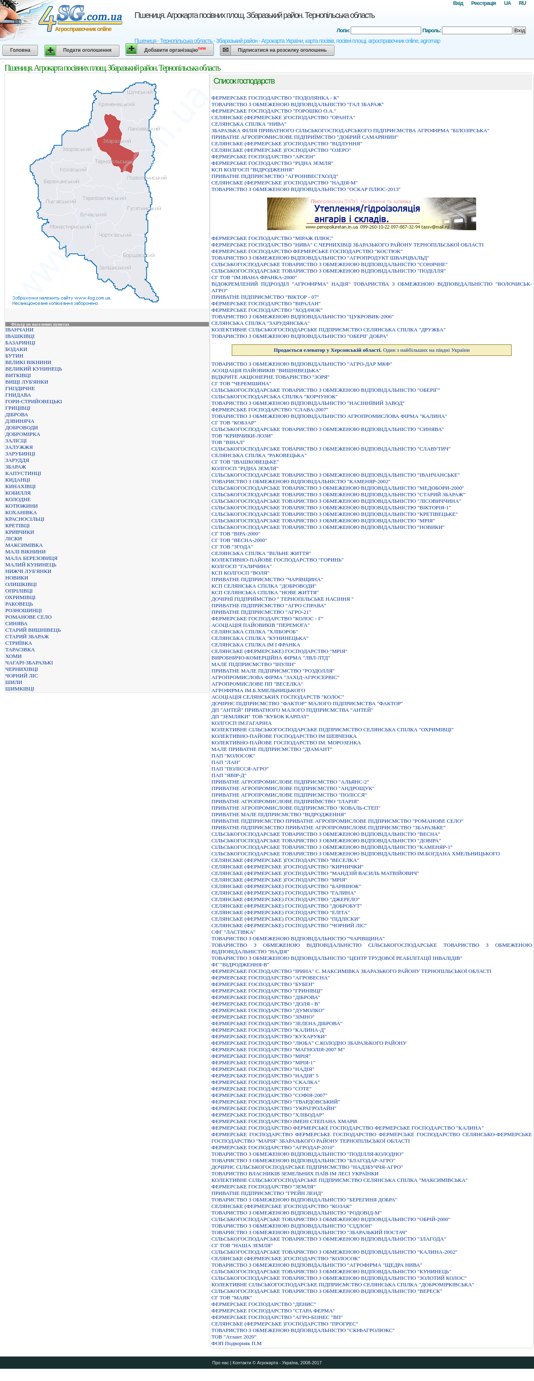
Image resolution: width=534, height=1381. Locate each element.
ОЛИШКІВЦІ (21, 584)
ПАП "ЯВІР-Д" (228, 775)
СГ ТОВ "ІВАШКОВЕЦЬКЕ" (245, 462)
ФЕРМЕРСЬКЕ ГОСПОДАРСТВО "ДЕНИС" (263, 1304)
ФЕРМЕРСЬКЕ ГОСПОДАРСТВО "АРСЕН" (263, 156)
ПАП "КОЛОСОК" (233, 756)
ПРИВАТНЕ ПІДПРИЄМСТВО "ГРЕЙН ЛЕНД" (267, 1193)
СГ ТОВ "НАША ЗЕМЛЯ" (242, 1245)
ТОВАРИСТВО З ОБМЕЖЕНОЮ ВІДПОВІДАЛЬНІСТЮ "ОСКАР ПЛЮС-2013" (306, 189)
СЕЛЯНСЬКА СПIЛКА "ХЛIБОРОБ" (254, 631)
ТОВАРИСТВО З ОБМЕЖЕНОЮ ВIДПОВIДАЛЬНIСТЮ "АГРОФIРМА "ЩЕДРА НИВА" (316, 1265)
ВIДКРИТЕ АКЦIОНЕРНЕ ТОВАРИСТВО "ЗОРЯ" (270, 377)
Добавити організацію (175, 49)
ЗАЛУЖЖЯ (19, 447)
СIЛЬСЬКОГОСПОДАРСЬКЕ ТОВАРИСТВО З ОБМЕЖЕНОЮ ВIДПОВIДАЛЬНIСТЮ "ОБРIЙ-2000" (330, 1219)
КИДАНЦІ (17, 480)
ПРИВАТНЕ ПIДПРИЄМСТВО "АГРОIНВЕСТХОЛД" (274, 176)
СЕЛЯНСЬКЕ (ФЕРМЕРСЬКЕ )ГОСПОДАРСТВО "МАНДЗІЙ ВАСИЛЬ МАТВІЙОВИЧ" (315, 873)
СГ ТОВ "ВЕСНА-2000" (239, 540)
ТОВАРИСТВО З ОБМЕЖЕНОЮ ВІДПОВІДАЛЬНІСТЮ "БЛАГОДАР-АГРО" (303, 1160)
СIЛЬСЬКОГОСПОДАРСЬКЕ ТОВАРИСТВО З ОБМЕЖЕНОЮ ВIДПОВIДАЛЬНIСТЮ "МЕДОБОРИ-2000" (337, 488)
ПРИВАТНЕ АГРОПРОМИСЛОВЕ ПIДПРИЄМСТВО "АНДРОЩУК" (292, 788)
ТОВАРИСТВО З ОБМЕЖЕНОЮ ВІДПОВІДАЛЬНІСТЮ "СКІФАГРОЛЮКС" (303, 1330)
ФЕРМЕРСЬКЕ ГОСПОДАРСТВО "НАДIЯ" (262, 1069)
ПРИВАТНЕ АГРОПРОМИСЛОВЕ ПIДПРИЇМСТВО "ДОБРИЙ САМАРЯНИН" (304, 137)
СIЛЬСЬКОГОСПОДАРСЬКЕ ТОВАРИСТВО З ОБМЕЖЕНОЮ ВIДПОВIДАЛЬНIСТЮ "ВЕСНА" (325, 834)
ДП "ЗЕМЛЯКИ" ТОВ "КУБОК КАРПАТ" (260, 716)
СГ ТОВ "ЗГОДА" (232, 547)
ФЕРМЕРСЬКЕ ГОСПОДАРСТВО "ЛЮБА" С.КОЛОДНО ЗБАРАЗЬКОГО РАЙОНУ (309, 1043)
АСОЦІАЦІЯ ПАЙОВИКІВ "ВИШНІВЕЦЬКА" (266, 370)
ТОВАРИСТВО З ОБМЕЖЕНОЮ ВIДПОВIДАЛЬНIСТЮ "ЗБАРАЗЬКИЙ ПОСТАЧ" (309, 1232)
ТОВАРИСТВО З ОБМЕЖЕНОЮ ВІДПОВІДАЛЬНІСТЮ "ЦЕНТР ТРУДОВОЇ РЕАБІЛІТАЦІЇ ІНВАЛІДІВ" (336, 958)
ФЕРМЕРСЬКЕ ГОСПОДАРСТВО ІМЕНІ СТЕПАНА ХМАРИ (284, 1121)
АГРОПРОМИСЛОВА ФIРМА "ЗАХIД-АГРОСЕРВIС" (275, 677)
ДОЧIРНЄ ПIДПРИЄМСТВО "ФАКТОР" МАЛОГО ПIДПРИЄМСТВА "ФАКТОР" (307, 703)
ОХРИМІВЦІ (20, 597)
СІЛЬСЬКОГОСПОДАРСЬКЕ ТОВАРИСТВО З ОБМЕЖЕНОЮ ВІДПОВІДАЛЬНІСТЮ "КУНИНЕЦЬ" (331, 1271)
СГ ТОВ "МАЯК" (231, 1297)
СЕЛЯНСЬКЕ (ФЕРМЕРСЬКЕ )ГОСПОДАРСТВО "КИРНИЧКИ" (287, 867)
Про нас (220, 1362)
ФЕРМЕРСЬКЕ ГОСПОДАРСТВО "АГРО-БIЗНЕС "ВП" (277, 1317)
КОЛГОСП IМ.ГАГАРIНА (241, 723)
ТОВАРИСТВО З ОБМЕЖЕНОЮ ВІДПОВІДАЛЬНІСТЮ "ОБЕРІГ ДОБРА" (299, 336)
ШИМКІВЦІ (19, 689)
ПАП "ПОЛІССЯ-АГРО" (240, 769)
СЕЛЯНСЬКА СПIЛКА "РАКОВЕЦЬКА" (259, 455)
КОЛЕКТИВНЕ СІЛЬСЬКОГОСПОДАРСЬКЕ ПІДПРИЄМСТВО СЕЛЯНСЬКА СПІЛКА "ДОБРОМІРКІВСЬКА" (342, 1284)
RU (522, 3)
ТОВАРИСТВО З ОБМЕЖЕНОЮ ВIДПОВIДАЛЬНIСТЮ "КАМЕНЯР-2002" (301, 481)
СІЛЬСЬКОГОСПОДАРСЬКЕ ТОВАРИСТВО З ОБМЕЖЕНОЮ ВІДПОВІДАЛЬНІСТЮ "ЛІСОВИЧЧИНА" (336, 501)
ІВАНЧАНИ (19, 329)
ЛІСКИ (13, 538)
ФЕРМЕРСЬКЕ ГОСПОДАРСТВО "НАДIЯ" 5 (265, 1075)
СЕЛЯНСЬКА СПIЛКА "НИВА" (248, 124)
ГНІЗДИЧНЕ (20, 388)
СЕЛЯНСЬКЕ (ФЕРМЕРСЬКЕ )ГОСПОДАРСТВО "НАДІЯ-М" (284, 183)
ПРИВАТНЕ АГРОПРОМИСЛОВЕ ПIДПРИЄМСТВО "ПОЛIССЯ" (289, 795)
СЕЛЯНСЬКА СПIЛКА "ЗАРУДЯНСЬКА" (260, 323)
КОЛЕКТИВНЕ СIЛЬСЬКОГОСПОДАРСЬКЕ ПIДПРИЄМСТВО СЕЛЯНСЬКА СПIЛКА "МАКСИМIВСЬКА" (339, 1180)
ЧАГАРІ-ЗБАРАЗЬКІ (29, 662)
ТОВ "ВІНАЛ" (228, 442)
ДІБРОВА (16, 414)
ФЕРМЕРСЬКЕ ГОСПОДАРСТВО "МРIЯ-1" (263, 1062)
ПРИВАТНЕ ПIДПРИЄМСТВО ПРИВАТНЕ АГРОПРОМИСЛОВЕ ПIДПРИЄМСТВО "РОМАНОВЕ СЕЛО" (337, 821)
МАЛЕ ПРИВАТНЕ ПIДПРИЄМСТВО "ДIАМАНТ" (271, 749)
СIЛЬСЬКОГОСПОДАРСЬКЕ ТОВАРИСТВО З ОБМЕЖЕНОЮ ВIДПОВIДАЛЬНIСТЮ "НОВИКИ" (328, 527)
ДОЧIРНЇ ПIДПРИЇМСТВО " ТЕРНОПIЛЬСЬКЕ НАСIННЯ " (282, 599)
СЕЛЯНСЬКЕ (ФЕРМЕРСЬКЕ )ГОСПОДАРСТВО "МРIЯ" (279, 880)
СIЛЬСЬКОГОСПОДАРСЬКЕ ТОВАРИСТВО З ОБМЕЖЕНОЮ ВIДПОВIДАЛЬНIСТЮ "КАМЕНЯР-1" (332, 847)
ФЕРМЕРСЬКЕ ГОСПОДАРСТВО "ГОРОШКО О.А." (273, 111)
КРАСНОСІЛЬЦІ (24, 519)
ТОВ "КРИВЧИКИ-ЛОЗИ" (242, 436)
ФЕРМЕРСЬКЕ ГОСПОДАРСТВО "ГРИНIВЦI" (267, 991)
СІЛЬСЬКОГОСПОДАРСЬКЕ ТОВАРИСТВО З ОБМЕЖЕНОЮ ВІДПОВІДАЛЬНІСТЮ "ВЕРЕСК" (326, 1291)
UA (507, 3)
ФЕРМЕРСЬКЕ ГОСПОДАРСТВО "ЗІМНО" (262, 1017)
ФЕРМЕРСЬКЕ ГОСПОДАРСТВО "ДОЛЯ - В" (265, 1004)
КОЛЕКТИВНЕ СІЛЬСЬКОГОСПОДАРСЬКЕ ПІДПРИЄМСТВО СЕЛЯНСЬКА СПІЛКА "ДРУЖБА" (328, 329)
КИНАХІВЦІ (20, 486)
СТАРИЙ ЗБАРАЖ (27, 636)
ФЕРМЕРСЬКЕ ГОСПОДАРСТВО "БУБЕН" (262, 984)
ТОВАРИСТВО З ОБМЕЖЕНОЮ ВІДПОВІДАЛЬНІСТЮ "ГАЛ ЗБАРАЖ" (297, 104)
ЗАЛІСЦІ (16, 440)
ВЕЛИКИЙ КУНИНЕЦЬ (33, 369)
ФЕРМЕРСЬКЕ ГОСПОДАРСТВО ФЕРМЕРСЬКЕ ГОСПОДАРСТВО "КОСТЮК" (307, 251)
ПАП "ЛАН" (225, 762)
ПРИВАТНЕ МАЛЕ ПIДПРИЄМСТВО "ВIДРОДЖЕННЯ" (278, 814)
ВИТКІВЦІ (18, 375)
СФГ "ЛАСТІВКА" (233, 932)
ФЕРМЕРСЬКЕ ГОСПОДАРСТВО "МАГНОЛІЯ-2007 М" (278, 1049)
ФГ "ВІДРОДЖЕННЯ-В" (240, 964)
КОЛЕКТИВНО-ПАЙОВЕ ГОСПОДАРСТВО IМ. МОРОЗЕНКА (286, 742)
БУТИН (14, 356)
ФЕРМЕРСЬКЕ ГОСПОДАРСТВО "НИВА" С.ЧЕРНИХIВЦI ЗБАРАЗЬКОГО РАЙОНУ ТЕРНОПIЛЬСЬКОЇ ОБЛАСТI (347, 245)
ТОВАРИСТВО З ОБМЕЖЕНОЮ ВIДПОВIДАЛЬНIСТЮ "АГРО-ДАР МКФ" (301, 364)
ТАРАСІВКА (20, 649)
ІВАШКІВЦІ (20, 336)
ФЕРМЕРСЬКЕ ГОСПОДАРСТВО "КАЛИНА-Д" (268, 1030)
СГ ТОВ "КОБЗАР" (233, 423)
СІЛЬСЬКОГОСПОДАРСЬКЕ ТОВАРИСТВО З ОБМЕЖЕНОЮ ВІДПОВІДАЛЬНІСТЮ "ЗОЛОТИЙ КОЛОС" (339, 1278)
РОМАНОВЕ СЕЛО (28, 617)
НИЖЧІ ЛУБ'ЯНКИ (28, 571)
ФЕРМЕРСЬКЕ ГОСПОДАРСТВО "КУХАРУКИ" (269, 1036)
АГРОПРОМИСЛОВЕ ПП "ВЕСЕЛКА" (257, 684)
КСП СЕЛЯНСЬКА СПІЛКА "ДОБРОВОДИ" (263, 586)
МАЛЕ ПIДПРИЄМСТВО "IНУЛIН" (253, 664)
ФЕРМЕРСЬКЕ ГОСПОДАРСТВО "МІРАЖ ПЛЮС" (272, 238)
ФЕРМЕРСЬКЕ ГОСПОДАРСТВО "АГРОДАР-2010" (272, 1147)
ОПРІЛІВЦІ (19, 591)
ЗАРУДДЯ (17, 460)
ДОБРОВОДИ (21, 427)
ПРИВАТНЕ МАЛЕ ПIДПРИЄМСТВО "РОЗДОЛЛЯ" (273, 671)
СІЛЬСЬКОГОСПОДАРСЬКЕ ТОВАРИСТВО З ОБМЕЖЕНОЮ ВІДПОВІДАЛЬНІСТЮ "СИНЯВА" (327, 429)
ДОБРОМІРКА (22, 434)
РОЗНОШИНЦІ (23, 610)
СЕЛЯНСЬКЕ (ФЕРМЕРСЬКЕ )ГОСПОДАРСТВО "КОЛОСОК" (285, 1258)
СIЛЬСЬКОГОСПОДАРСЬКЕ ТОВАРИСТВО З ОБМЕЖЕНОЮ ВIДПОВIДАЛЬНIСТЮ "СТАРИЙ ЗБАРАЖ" (338, 494)
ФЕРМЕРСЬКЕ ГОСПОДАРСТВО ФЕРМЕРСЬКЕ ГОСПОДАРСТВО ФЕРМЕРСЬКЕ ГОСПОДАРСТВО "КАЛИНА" (347, 1128)
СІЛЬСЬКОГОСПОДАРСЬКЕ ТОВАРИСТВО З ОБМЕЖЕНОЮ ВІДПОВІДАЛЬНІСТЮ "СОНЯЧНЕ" (329, 264)
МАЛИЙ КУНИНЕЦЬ (30, 565)
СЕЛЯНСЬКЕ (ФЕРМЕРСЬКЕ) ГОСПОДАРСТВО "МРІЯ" (279, 651)
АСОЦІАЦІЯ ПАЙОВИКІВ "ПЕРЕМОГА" (260, 625)
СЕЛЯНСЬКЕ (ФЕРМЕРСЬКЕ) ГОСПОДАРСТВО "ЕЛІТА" (280, 912)
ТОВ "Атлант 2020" (234, 1337)
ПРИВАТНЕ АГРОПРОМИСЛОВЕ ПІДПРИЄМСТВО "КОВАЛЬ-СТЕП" (295, 808)
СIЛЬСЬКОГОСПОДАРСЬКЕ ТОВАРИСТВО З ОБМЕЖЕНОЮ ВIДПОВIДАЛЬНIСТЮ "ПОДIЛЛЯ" (328, 271)
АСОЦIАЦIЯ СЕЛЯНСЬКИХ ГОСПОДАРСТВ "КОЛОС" (277, 697)
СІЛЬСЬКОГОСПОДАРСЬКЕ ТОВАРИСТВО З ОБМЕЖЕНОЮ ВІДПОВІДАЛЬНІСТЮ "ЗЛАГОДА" (328, 1239)
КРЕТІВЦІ (17, 525)
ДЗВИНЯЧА (19, 421)
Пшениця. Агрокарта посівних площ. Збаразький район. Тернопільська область (254, 15)
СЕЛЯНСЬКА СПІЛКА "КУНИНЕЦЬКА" (259, 638)
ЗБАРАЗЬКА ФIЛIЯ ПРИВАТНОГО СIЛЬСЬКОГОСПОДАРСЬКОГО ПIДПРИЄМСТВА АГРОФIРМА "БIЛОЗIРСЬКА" (350, 130)
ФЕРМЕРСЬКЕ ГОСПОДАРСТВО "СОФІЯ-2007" (269, 1095)
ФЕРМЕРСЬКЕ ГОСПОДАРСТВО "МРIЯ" (261, 1056)
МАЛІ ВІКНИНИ (25, 551)
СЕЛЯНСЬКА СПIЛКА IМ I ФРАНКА (255, 645)
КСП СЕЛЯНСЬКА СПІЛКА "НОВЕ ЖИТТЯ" (265, 592)
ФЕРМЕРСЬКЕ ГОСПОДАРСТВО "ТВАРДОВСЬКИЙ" (275, 1102)
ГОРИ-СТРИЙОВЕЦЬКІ (33, 401)
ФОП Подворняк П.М (236, 1343)
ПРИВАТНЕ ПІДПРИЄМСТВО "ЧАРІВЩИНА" (267, 579)
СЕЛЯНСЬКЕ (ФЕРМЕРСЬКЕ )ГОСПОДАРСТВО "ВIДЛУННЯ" (286, 143)
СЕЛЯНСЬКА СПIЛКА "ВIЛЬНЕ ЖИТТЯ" (261, 553)
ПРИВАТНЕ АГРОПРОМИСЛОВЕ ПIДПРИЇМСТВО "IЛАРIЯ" (285, 801)
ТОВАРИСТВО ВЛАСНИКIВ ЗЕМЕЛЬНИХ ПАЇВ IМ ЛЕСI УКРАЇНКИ (294, 1173)
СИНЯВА (16, 623)
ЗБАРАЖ (15, 467)
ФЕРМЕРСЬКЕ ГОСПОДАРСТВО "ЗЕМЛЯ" (263, 1186)
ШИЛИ (13, 682)
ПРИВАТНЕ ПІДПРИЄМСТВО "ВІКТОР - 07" (265, 297)
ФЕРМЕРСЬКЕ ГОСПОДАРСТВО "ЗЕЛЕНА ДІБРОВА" (277, 1023)
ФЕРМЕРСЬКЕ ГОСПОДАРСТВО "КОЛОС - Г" (267, 618)
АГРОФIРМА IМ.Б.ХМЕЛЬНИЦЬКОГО (258, 690)
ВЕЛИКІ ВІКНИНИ (28, 362)
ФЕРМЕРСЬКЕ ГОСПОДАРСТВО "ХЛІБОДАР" (267, 1115)
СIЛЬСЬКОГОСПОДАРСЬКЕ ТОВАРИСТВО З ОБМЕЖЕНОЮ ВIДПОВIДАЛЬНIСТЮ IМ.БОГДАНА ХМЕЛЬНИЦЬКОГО (355, 853)
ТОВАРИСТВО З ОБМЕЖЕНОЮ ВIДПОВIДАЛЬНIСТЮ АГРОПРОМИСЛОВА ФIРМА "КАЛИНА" (329, 416)
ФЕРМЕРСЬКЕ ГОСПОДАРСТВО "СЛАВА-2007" (269, 409)
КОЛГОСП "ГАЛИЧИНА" (241, 566)
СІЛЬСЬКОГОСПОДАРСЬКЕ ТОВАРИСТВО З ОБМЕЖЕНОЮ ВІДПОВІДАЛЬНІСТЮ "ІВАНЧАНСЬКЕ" (335, 475)
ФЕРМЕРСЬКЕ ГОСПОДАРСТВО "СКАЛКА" (265, 1082)
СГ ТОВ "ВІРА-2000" (235, 534)
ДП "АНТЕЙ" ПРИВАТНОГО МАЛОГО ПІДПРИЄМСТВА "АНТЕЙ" (292, 710)
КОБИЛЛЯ (18, 493)
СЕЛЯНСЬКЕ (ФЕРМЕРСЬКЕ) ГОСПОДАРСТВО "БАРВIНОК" (286, 886)
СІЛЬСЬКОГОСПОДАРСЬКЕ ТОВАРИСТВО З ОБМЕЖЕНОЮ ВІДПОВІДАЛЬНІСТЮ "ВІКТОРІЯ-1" (331, 507)
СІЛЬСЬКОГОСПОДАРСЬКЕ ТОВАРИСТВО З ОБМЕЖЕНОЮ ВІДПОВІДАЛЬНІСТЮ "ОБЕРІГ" (325, 390)
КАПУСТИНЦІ (23, 473)
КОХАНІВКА (21, 512)
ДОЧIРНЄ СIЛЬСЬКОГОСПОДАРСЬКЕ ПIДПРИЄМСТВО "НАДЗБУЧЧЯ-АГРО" (307, 1167)
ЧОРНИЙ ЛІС (21, 676)
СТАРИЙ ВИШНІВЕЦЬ (33, 630)
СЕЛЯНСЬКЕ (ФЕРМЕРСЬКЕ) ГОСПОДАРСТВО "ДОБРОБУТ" (286, 906)
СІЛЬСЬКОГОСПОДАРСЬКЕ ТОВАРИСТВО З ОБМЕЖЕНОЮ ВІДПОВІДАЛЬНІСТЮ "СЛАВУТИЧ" (330, 449)
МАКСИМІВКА (24, 545)
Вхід (458, 3)
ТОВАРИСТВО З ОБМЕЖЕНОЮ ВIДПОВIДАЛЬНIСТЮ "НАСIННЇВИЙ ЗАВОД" (308, 403)
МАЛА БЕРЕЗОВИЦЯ (31, 558)
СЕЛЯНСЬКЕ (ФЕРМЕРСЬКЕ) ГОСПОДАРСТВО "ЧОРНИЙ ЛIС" (289, 925)
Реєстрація (483, 3)
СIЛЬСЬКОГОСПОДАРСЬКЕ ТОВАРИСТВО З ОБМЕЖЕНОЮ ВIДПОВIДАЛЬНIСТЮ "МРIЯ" (323, 520)
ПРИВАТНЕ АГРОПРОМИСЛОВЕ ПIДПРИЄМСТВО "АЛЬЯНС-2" (290, 782)
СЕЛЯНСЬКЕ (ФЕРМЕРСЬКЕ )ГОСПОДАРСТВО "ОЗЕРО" (281, 150)
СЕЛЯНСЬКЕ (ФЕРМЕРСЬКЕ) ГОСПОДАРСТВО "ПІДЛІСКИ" (285, 919)
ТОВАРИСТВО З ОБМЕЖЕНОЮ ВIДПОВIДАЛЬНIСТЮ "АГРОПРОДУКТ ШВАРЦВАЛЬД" (320, 258)
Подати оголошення (87, 50)
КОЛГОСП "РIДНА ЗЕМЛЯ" (245, 468)
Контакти (242, 1362)
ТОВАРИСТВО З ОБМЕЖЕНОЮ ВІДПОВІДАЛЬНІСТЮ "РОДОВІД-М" (296, 1213)
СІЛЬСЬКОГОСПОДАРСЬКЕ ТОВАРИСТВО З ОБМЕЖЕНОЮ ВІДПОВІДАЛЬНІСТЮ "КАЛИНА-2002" (334, 1252)
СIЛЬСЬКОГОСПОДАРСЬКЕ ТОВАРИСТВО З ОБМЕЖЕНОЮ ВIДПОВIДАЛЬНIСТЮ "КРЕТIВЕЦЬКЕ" (334, 514)
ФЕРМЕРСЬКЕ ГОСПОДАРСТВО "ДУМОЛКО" (268, 1010)
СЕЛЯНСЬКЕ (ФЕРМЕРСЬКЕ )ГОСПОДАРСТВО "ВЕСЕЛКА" (285, 860)
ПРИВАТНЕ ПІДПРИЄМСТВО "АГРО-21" (261, 612)
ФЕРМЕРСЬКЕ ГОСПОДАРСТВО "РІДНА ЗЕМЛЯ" (272, 163)
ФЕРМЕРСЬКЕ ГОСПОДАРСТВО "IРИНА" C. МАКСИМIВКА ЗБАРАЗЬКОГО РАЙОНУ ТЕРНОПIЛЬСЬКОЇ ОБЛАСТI (351, 971)
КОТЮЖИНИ (21, 506)
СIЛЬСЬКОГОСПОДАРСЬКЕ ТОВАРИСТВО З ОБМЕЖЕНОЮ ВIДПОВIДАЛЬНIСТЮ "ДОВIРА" (326, 840)
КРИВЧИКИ (19, 532)
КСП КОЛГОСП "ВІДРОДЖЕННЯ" (252, 170)
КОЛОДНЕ (18, 499)
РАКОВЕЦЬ (19, 604)
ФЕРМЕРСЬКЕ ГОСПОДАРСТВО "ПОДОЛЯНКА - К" (275, 98)
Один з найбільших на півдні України (372, 350)
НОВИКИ (16, 578)
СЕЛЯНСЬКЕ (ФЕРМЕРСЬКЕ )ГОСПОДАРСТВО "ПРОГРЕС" (284, 1324)
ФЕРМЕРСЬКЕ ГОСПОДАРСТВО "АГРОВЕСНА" (270, 978)
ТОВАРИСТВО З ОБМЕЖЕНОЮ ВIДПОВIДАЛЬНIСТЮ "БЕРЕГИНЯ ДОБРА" (304, 1200)
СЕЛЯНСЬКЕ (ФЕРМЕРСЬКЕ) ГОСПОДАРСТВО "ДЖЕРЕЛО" (285, 899)
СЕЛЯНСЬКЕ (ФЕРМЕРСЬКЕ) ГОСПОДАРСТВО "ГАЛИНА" (283, 893)
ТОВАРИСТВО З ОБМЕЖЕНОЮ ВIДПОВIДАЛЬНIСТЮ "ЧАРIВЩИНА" (298, 938)
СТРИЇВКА (18, 643)
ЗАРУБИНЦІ (20, 454)
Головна (20, 50)
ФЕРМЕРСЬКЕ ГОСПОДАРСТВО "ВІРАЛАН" (266, 303)
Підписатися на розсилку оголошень (282, 50)
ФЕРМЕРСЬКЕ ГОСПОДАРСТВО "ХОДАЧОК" (267, 310)
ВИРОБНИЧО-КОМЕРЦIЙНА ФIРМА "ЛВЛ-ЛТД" (270, 658)
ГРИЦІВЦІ (18, 408)
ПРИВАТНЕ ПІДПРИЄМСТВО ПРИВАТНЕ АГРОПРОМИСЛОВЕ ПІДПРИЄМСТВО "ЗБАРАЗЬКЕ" (328, 827)
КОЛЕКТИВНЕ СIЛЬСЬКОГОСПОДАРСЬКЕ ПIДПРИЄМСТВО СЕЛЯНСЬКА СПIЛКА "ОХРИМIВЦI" (332, 729)
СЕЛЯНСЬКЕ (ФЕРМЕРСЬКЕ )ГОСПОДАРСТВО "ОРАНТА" (283, 117)
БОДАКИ (16, 349)
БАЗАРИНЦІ (20, 343)
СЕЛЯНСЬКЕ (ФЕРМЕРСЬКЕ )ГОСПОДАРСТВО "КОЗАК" (281, 1206)
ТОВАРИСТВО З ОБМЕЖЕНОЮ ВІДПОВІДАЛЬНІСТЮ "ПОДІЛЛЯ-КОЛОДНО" (307, 1154)
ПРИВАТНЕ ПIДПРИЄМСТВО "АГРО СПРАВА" (268, 605)
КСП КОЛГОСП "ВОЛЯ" (240, 573)
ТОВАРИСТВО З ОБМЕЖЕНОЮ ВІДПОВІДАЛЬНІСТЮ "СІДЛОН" (291, 1226)
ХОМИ (13, 656)
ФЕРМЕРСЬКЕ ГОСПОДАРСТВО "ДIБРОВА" (265, 997)
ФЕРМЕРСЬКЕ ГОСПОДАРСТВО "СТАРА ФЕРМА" (273, 1311)
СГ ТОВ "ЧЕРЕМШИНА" (241, 383)
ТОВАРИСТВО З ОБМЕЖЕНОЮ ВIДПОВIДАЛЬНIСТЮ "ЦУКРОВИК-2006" (302, 316)
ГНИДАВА (18, 395)
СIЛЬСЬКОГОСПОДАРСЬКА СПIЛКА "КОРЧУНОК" (274, 396)
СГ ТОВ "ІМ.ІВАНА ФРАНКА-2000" (254, 277)
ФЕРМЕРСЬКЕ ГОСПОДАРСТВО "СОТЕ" (261, 1089)
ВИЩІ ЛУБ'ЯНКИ (26, 382)
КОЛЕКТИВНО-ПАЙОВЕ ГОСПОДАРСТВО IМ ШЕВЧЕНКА (284, 736)
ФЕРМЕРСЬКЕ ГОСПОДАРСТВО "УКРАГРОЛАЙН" (273, 1108)
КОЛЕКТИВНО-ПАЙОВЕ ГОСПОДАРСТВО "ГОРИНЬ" (277, 560)
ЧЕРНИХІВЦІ (21, 669)
